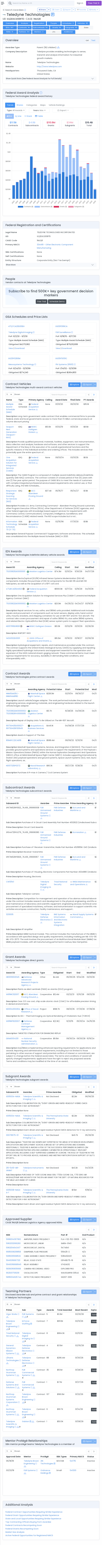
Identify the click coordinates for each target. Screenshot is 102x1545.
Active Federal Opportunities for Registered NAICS (29, 1535)
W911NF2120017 (12, 994)
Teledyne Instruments (33, 1167)
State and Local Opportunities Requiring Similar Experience (33, 1518)
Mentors (39, 32)
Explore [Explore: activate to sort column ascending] (94, 1310)
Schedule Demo (57, 301)
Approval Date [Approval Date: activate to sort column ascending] (13, 1456)
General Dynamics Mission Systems (11, 1349)
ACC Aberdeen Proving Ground (36, 493)
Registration (39, 23)
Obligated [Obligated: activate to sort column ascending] (58, 972)
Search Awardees (13, 10)
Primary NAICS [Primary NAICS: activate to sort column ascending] (77, 1456)
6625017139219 (12, 1272)
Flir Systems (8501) (64, 364)
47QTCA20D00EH (16, 326)
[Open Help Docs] (25, 10)
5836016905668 (13, 1268)
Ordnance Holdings (45, 1471)
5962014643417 (13, 1247)
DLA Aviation (78, 832)
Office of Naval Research (29, 1010)
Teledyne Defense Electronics (45, 917)
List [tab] (87, 40)
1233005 (9, 914)
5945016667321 (13, 1260)
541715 (73, 1461)
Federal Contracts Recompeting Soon (23, 1525)
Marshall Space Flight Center (36, 695)
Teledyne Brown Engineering (11, 1324)
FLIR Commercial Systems (28, 1373)
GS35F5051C (61, 358)
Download (20, 348)
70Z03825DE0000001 (15, 571)
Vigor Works (11, 1314)
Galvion (25, 1421)
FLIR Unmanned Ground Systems (45, 811)
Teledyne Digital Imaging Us (45, 884)
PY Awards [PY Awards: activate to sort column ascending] (89, 400)
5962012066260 (13, 1243)
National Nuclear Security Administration (29, 1041)
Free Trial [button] (93, 3)
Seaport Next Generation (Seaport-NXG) (11, 432)
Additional (68, 32)
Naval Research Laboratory (36, 767)
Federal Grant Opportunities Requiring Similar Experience (32, 1515)
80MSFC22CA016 (13, 740)
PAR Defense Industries (60, 809)
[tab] (9, 116)
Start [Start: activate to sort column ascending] (67, 567)
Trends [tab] (10, 105)
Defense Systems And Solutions (12, 1385)
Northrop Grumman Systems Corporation (12, 1398)
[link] (94, 395)
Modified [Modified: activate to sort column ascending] (89, 567)
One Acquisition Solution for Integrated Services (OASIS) (11, 464)
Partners (24, 32)
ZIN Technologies (47, 1462)
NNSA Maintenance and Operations (80, 883)
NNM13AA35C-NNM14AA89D (12, 695)
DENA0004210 (12, 1038)
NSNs (10, 32)
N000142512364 (13, 1009)
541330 (73, 1470)
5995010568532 (13, 1256)
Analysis (24, 23)
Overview (10, 23)
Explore (95, 1314)
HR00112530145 (12, 977)
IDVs (10, 27)
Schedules (68, 23)
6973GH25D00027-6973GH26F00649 (15, 727)
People (54, 23)
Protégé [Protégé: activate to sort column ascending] (44, 1456)
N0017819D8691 (13, 626)
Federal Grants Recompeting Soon (22, 1528)
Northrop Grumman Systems (11, 1373)
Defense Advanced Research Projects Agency (29, 981)
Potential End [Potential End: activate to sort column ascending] (82, 689)
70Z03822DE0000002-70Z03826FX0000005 (16, 712)
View (10, 348)
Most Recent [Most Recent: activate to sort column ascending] (81, 1310)
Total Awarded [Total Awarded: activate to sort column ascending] (64, 1310)
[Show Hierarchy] (58, 47)
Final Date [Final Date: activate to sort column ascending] (75, 400)
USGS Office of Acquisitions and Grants (38, 639)
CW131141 (10, 881)
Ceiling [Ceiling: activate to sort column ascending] (48, 400)
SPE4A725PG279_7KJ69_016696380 (22, 832)
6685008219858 (13, 1251)
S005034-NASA (13, 1096)
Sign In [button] (80, 3)
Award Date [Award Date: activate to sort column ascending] (61, 400)
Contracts (24, 27)
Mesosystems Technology (21, 364)
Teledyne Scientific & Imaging (11, 1424)
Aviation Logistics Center (41, 571)
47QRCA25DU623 (14, 589)
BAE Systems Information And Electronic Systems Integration (60, 919)
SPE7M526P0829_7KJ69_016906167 (22, 857)
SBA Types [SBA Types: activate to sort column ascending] (61, 1456)
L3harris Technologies (12, 1359)
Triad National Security (60, 883)
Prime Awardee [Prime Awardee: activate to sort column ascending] (53, 1092)
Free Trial (41, 301)
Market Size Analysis (14, 1532)
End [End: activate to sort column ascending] (76, 567)
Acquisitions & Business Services (36, 727)
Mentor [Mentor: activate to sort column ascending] (27, 1456)
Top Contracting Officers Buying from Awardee (28, 1522)
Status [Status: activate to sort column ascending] (90, 1456)
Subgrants (71, 27)
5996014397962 (13, 1239)
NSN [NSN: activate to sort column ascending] (8, 1235)
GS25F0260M (14, 358)
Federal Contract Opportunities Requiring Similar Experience (33, 1512)
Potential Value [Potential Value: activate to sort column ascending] (54, 689)
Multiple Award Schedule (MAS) (10, 408)
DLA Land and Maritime (77, 809)
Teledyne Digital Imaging (20, 332)
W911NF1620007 (13, 1021)
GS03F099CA (61, 326)
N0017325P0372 (13, 765)
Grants (57, 27)
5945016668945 (13, 1264)
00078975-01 (12, 1135)
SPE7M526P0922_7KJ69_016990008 (22, 807)
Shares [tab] (20, 105)
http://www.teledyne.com (49, 66)
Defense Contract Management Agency (28, 1025)
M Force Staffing (26, 1322)
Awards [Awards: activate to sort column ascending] (50, 1310)
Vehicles (82, 23)
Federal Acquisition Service (34, 407)
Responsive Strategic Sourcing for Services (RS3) (11, 496)
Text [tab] (93, 40)
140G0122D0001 (13, 638)
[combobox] (47, 3)
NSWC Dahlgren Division (33, 429)
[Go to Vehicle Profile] (23, 589)
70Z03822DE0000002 (16, 603)
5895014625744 (13, 1277)
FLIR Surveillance (63, 332)
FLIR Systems (28, 1314)
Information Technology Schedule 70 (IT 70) (11, 525)
